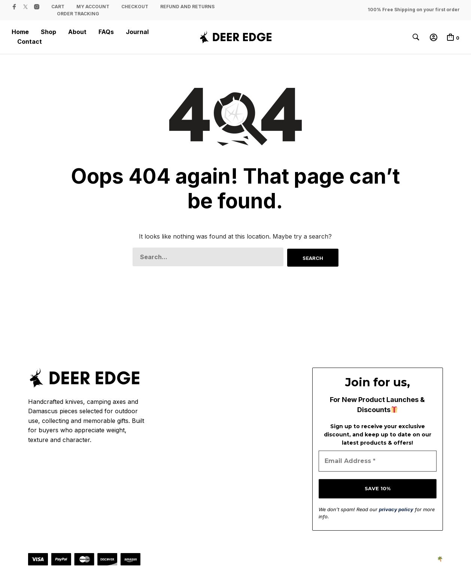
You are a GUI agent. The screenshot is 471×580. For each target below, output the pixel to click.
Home (20, 32)
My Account (92, 6)
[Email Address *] (378, 460)
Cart (57, 6)
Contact (29, 41)
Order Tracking (78, 13)
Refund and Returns (187, 6)
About (77, 32)
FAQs (106, 32)
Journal (137, 32)
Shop (48, 32)
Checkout (134, 6)
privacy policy (396, 509)
